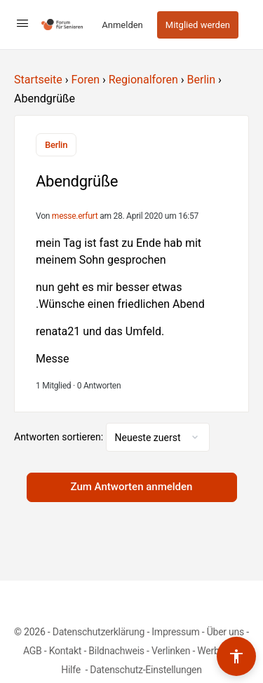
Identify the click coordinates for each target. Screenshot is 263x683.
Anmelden (122, 25)
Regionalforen (143, 79)
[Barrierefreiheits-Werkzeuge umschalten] (236, 656)
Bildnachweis (116, 650)
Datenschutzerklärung (98, 631)
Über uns (225, 631)
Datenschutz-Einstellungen (146, 669)
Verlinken (170, 650)
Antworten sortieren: (60, 436)
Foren (86, 79)
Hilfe (72, 669)
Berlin (201, 79)
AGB (32, 650)
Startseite (38, 79)
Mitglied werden (198, 25)
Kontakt (65, 650)
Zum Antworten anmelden (132, 486)
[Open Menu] (22, 23)
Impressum (175, 631)
